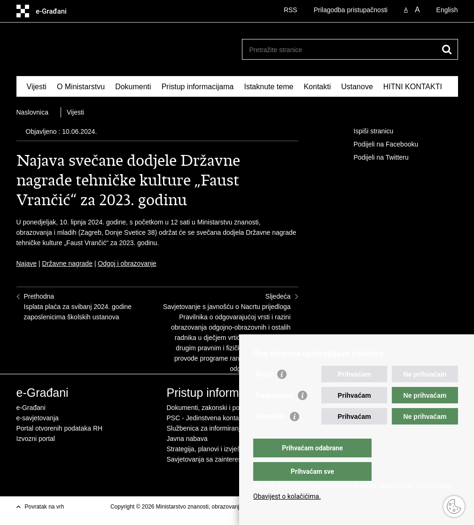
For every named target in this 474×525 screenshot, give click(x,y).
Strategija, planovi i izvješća (207, 449)
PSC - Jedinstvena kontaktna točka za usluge (233, 418)
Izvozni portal (35, 438)
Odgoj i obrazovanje (127, 263)
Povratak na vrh (44, 506)
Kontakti (317, 87)
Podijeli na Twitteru (375, 158)
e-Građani (31, 407)
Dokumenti (133, 87)
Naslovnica (32, 112)
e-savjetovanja (37, 418)
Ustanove (357, 87)
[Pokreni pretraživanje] (447, 49)
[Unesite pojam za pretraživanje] (340, 49)
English (447, 10)
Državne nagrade (67, 263)
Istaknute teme (268, 87)
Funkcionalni (274, 414)
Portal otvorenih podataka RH (59, 428)
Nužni (264, 393)
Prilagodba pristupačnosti (351, 10)
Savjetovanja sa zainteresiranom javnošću (228, 459)
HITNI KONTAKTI (412, 87)
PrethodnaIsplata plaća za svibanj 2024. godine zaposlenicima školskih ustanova (78, 307)
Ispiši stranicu (367, 131)
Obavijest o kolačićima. (287, 496)
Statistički (270, 435)
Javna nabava (187, 438)
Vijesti (37, 87)
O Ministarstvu (81, 87)
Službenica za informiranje (205, 428)
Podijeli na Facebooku (380, 144)
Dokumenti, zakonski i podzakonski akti (224, 407)
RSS (290, 10)
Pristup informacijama (198, 87)
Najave (26, 263)
